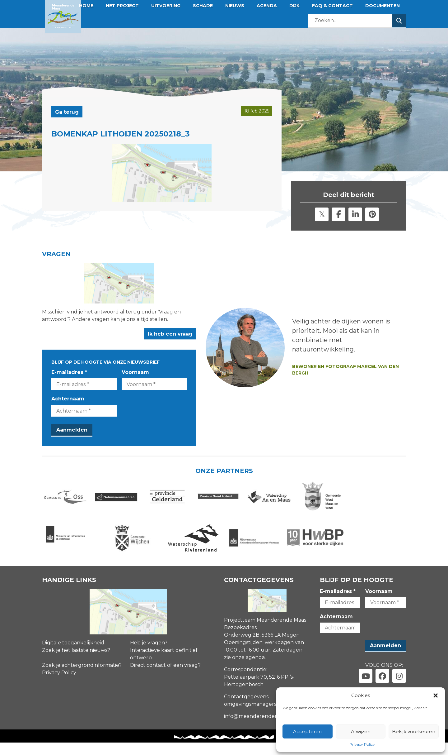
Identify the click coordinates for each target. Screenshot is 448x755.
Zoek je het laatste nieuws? (76, 663)
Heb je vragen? (148, 655)
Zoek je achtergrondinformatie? (82, 678)
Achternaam (67, 405)
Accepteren (307, 731)
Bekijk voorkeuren (413, 731)
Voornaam (147, 378)
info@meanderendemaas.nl (258, 729)
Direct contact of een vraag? (165, 678)
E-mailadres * (69, 378)
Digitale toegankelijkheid (73, 655)
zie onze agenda (244, 670)
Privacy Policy (362, 744)
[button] (435, 695)
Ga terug (67, 112)
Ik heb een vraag (193, 340)
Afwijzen (361, 731)
